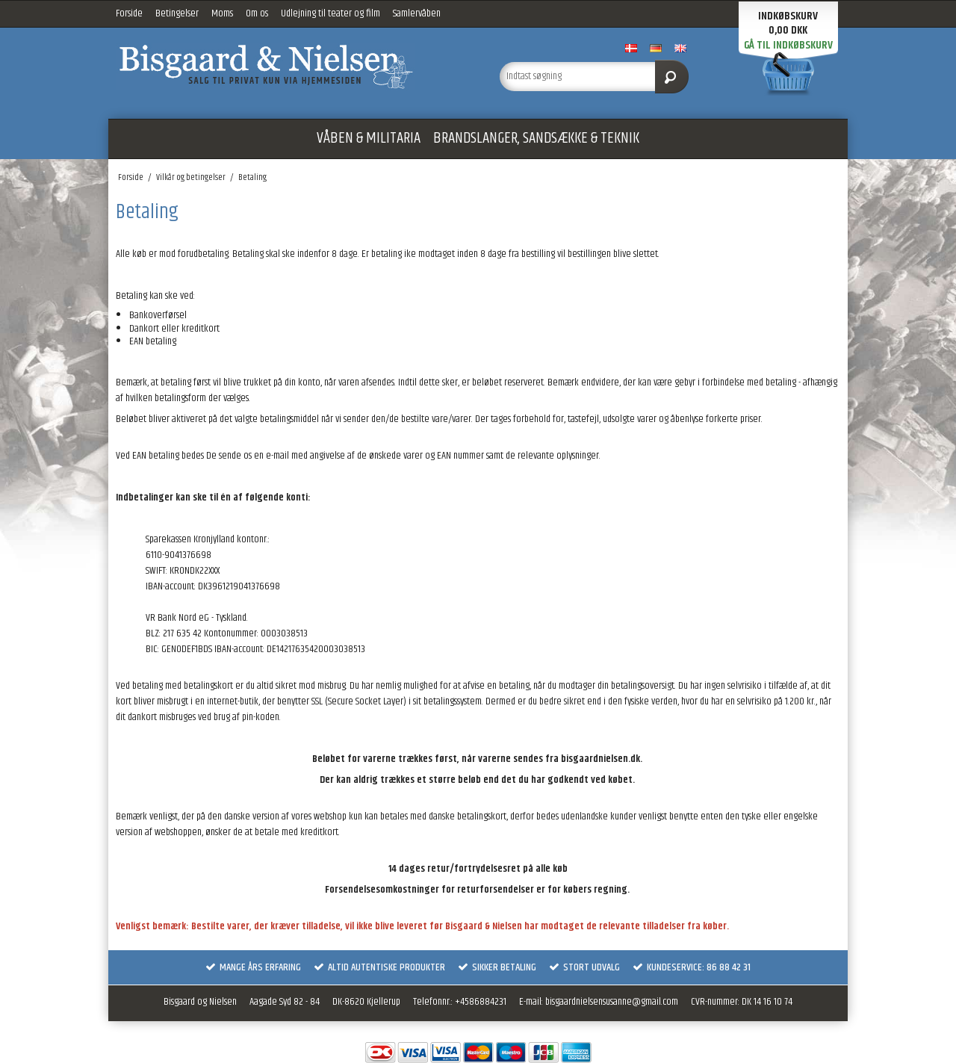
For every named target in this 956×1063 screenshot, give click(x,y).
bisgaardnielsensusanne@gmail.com (611, 1002)
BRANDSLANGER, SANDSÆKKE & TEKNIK (536, 138)
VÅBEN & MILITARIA (368, 138)
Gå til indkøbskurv (788, 45)
